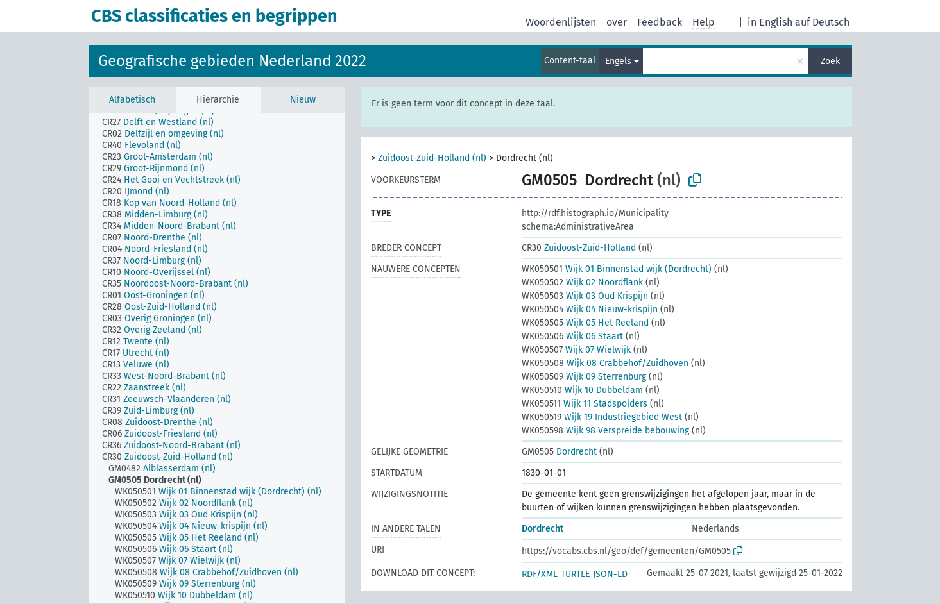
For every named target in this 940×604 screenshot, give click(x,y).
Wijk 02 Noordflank (582, 282)
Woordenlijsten (561, 22)
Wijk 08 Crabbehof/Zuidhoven (605, 363)
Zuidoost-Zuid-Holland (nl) (432, 158)
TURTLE (575, 574)
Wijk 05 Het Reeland (585, 322)
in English (770, 22)
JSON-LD (610, 574)
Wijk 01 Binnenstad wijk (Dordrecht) (617, 269)
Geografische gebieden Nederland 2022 (232, 61)
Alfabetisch (132, 99)
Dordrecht (559, 451)
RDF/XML (540, 574)
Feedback (659, 22)
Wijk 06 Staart (572, 336)
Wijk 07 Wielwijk (576, 349)
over (616, 22)
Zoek (830, 61)
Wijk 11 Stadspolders (584, 403)
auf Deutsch (822, 22)
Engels (618, 61)
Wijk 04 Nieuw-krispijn (590, 309)
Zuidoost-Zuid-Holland (579, 247)
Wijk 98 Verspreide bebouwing (605, 430)
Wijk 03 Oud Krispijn (585, 295)
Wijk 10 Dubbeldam (582, 390)
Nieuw (303, 99)
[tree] (217, 358)
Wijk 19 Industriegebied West (602, 417)
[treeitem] (163, 122)
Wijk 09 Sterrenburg (584, 376)
